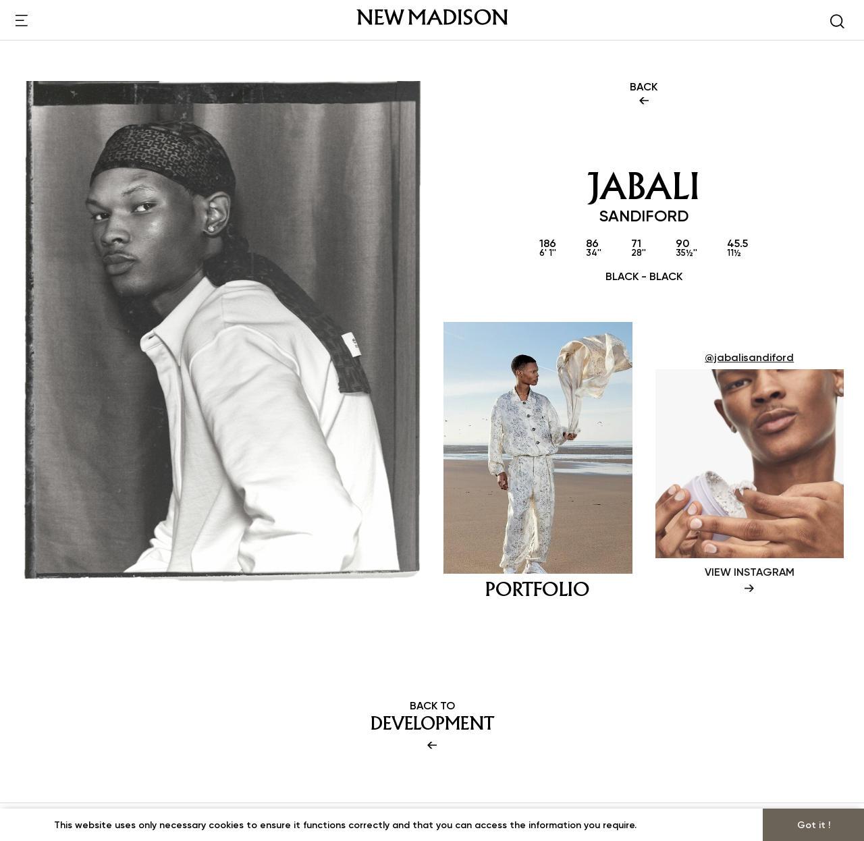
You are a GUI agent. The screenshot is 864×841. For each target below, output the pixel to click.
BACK (643, 94)
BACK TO (432, 726)
